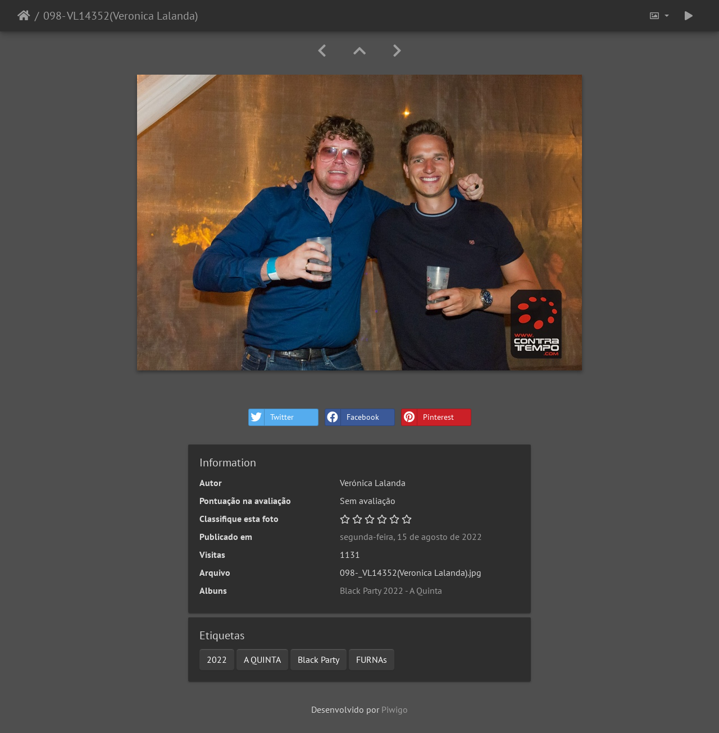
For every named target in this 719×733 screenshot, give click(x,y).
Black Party (318, 659)
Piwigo (394, 709)
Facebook (352, 417)
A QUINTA (262, 659)
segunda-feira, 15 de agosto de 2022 (411, 536)
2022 (217, 659)
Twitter (271, 417)
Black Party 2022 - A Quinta (391, 590)
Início (23, 15)
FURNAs (371, 659)
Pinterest (428, 417)
